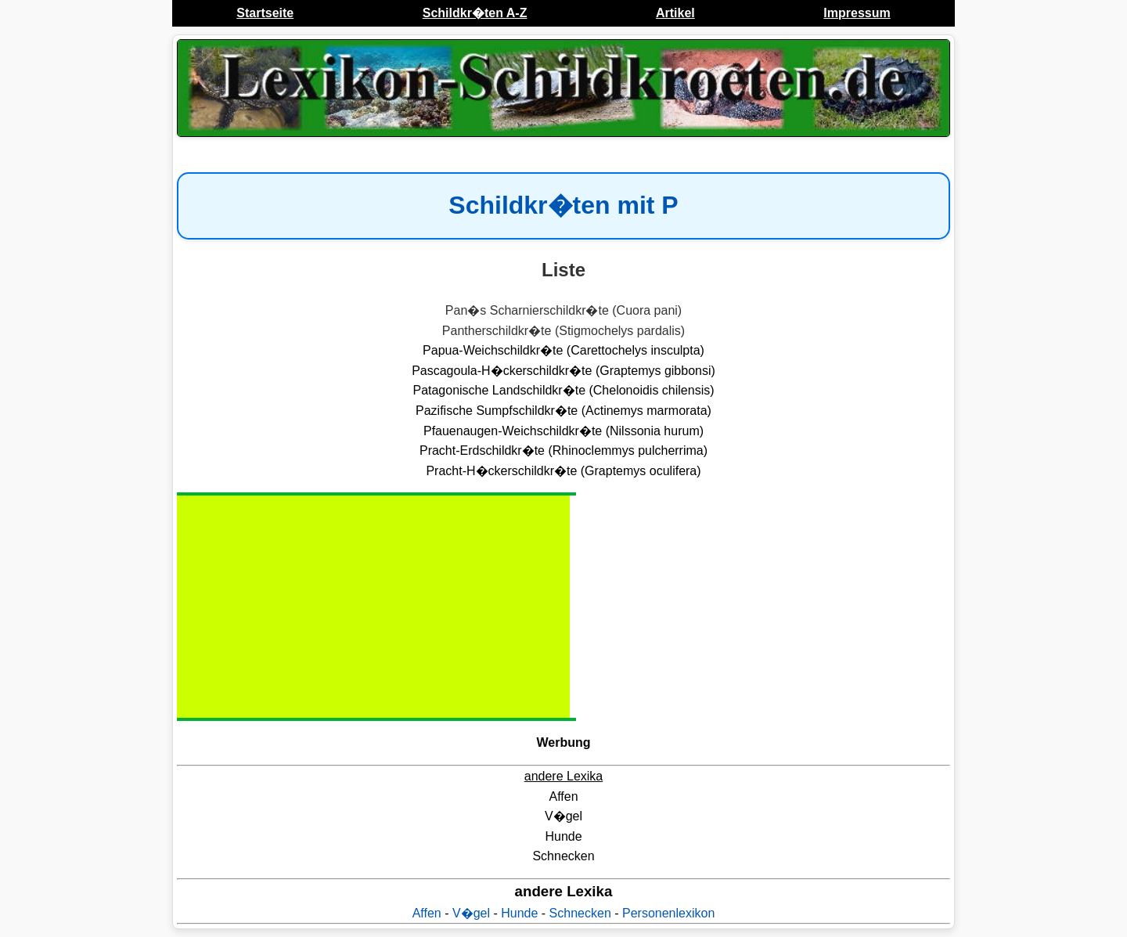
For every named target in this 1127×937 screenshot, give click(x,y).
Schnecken (580, 913)
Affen (426, 913)
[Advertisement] (309, 606)
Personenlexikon (668, 913)
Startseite (264, 13)
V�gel (471, 913)
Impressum (856, 13)
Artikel (675, 13)
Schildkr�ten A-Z (475, 13)
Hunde (519, 913)
